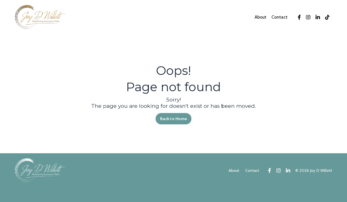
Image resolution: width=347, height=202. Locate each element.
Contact (279, 17)
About (260, 17)
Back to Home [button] (173, 118)
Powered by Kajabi (318, 189)
